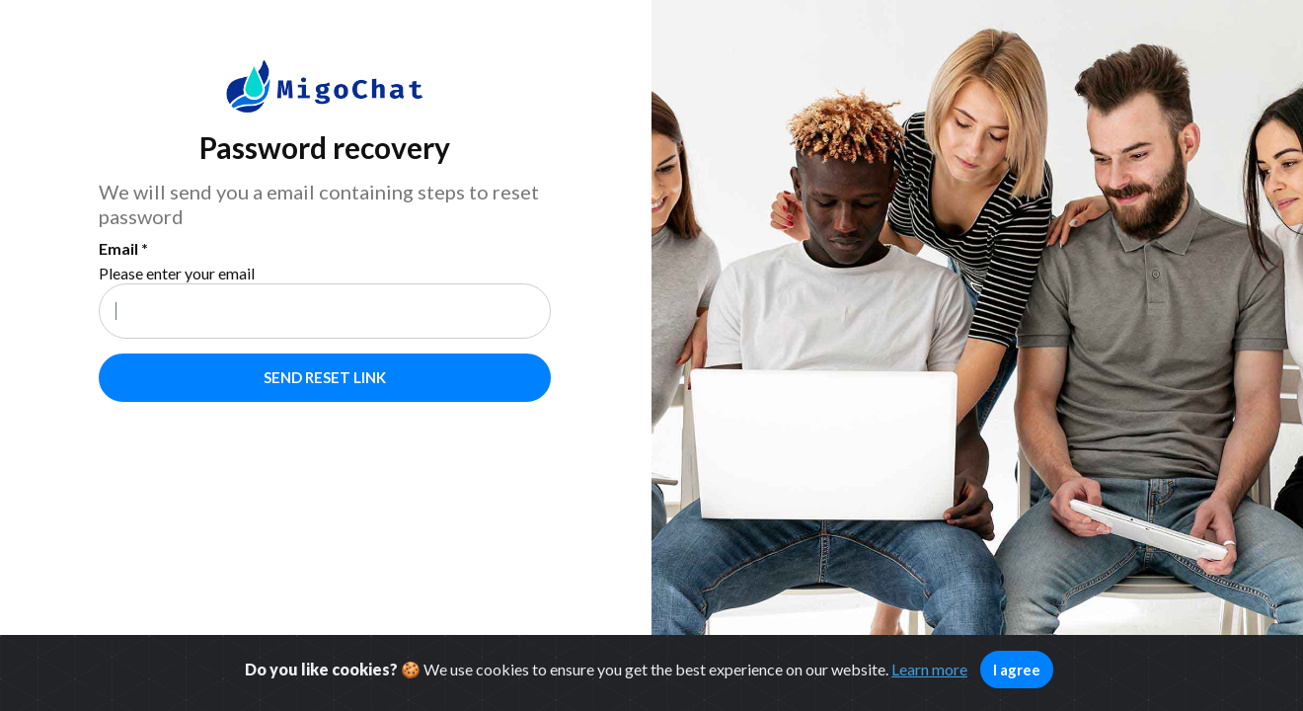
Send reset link (325, 377)
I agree (1016, 669)
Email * (123, 248)
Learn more (929, 669)
